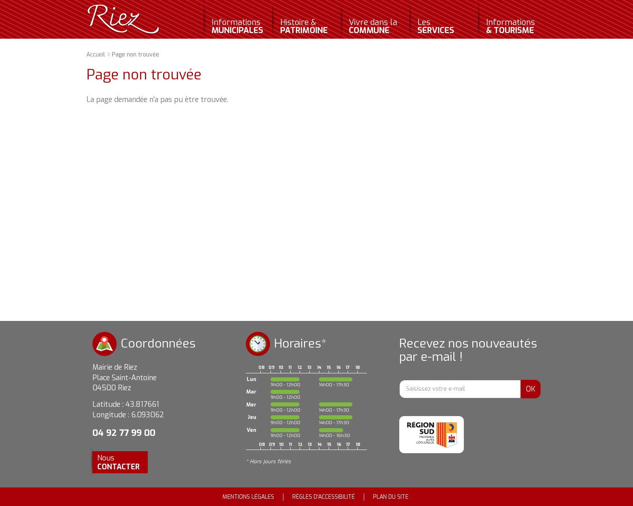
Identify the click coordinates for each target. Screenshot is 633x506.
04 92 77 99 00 (123, 433)
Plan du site (391, 497)
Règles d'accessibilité (323, 497)
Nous (118, 462)
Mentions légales (248, 497)
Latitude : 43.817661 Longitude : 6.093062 (128, 410)
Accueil (95, 54)
